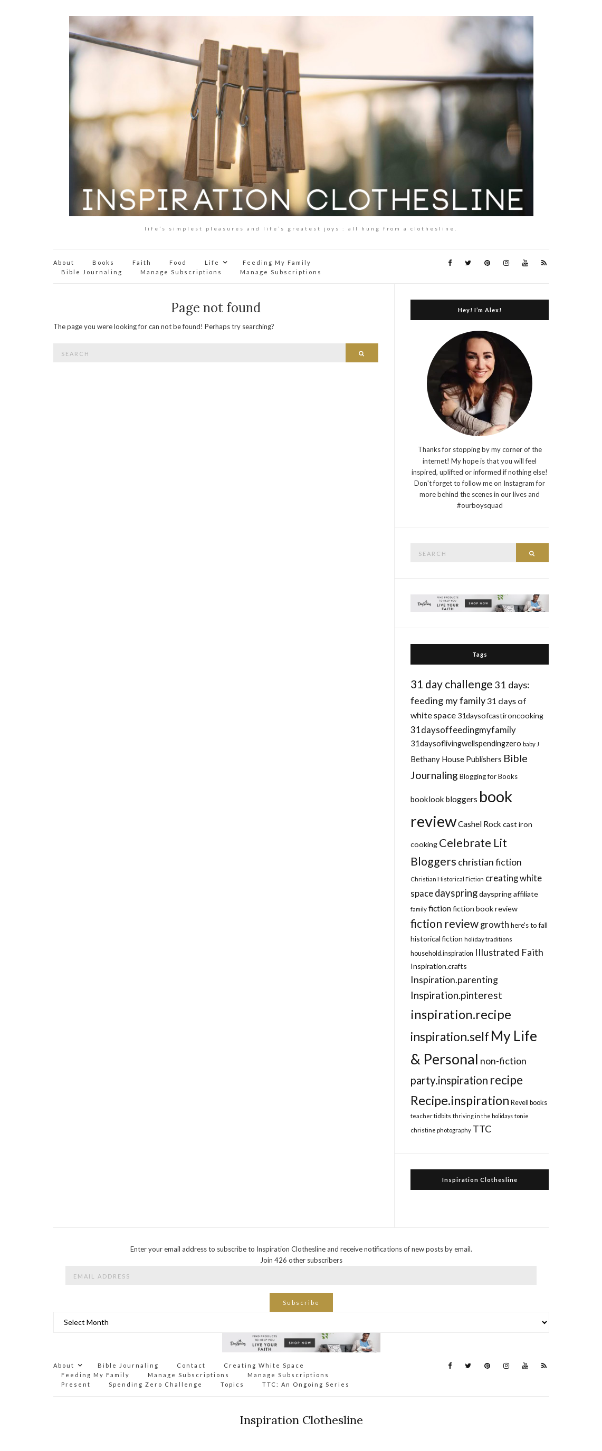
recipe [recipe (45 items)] (506, 1079)
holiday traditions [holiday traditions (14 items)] (488, 939)
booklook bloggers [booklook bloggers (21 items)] (443, 799)
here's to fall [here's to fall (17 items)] (529, 925)
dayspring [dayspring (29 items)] (456, 893)
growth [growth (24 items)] (494, 924)
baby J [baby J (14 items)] (531, 744)
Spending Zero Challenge (156, 1384)
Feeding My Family (277, 262)
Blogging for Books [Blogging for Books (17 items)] (489, 776)
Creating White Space (264, 1365)
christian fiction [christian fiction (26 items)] (490, 862)
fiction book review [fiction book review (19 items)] (485, 908)
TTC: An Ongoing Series (306, 1384)
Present (76, 1384)
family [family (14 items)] (418, 909)
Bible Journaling (91, 271)
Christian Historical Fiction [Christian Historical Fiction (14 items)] (447, 879)
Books (103, 262)
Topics (232, 1384)
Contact (191, 1365)
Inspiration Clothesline (480, 1179)
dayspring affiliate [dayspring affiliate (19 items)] (508, 893)
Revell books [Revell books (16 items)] (529, 1103)
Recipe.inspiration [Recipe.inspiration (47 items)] (459, 1100)
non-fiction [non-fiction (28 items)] (503, 1060)
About (63, 262)
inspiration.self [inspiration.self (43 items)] (449, 1037)
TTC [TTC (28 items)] (482, 1129)
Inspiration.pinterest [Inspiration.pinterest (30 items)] (456, 995)
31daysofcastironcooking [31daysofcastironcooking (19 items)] (500, 715)
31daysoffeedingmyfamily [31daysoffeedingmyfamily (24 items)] (463, 729)
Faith (141, 262)
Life (212, 262)
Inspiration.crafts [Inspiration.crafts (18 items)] (438, 966)
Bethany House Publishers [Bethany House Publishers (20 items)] (456, 759)
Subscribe (301, 1302)
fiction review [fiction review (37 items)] (444, 923)
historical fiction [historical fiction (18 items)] (436, 938)
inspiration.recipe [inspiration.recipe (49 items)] (460, 1014)
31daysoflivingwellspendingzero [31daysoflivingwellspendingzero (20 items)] (465, 743)
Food (178, 262)
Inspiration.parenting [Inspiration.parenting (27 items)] (454, 979)
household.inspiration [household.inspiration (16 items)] (441, 953)
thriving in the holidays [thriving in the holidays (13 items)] (483, 1115)
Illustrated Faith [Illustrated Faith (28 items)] (509, 952)
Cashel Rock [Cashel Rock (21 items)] (479, 824)
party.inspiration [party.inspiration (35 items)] (449, 1080)
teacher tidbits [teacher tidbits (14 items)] (430, 1115)
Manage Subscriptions (181, 271)
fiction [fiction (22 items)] (439, 908)
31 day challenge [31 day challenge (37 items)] (451, 683)
